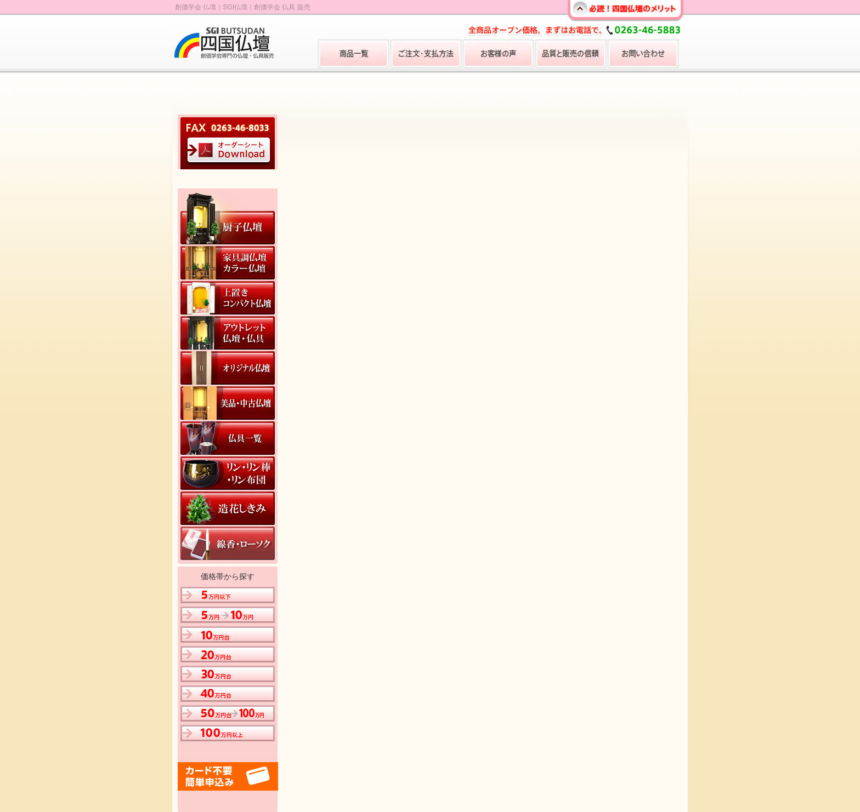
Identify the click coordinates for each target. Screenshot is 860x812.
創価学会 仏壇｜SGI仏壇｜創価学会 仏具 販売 (242, 7)
